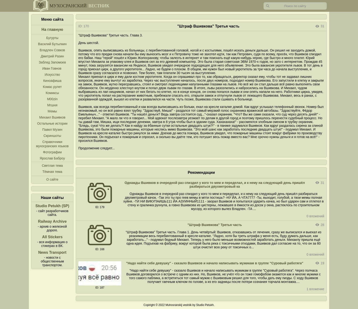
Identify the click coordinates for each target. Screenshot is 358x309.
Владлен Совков (52, 50)
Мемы (52, 111)
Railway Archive (52, 221)
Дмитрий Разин (52, 56)
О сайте (52, 179)
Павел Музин (52, 129)
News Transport (52, 252)
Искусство (52, 74)
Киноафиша (52, 81)
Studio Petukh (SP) (52, 206)
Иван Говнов (51, 68)
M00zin (52, 99)
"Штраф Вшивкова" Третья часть (214, 225)
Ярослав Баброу (52, 158)
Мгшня (52, 105)
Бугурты (52, 38)
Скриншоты (52, 136)
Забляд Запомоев (52, 62)
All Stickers (52, 237)
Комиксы (52, 93)
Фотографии (52, 152)
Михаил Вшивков (52, 117)
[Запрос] (295, 6)
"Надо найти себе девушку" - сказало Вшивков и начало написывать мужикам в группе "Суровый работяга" (214, 263)
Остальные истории (52, 123)
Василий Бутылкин (52, 44)
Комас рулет (52, 87)
